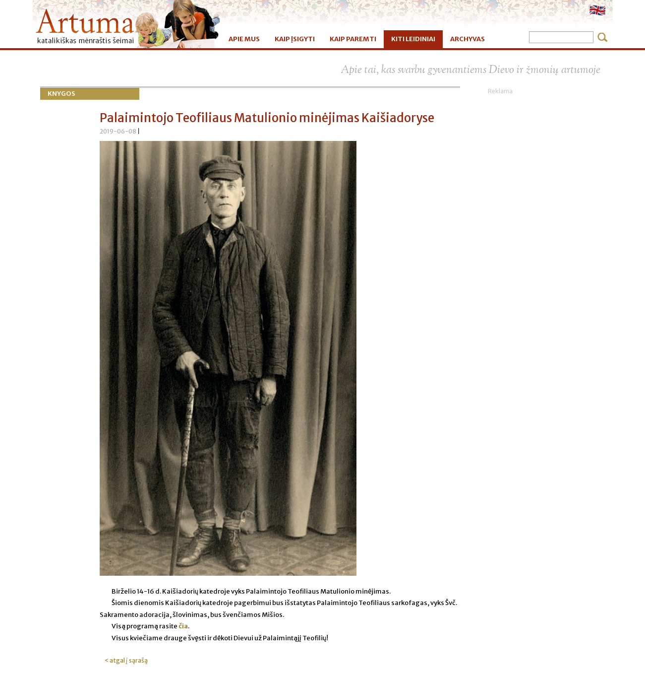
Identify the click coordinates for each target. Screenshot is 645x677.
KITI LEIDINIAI (413, 39)
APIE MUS (244, 39)
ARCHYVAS (467, 39)
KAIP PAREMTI (353, 39)
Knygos (61, 93)
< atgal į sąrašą (126, 660)
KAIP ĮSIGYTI (295, 39)
